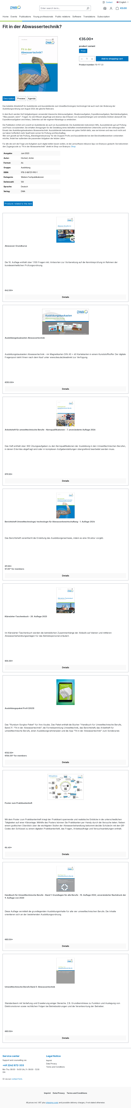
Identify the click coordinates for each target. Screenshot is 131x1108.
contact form (16, 1079)
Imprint (49, 1060)
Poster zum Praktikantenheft (18, 803)
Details (65, 297)
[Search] (88, 8)
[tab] (9, 98)
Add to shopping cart (112, 58)
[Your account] (111, 8)
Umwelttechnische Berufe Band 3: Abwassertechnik (30, 987)
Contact (109, 2)
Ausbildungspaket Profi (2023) (19, 708)
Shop (73, 146)
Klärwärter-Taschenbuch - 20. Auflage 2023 (26, 616)
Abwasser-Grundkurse (16, 246)
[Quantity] (87, 58)
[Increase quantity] (92, 58)
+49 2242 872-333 (13, 1065)
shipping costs (52, 1102)
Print (83, 51)
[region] (38, 64)
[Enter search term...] (62, 8)
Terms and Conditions (55, 1067)
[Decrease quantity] (81, 58)
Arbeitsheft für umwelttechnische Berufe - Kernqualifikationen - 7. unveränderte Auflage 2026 (50, 429)
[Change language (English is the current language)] (122, 2)
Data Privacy (51, 1064)
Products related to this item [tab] (18, 203)
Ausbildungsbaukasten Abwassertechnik (25, 338)
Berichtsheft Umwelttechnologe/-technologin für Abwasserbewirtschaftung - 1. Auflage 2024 (50, 521)
